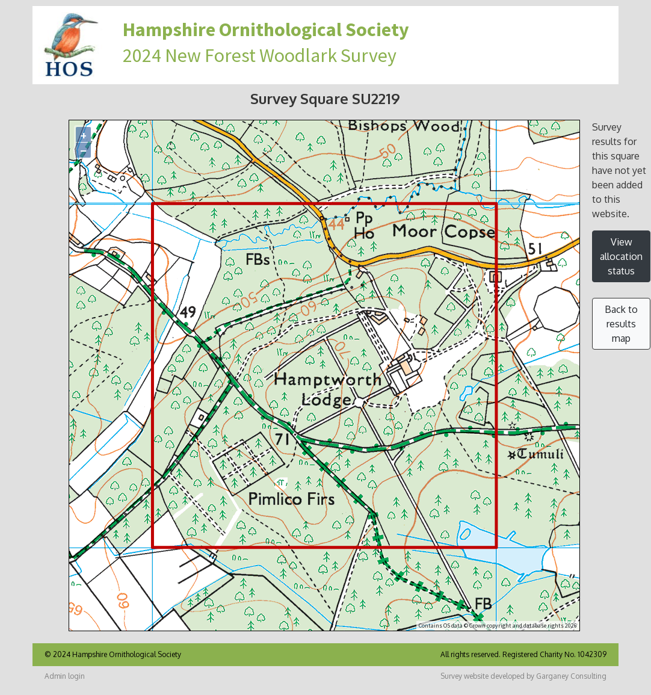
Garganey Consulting (571, 676)
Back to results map (621, 323)
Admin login (65, 676)
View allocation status (621, 256)
